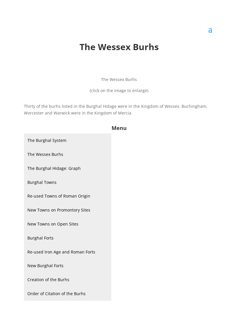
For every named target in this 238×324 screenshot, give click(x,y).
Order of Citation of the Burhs (56, 293)
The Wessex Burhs (45, 154)
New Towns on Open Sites (52, 224)
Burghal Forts (40, 238)
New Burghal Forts (45, 265)
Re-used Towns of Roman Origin (58, 196)
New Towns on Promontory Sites (58, 210)
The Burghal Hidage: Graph (54, 168)
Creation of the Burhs (48, 279)
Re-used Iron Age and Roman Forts (61, 252)
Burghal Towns (42, 182)
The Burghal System (46, 140)
